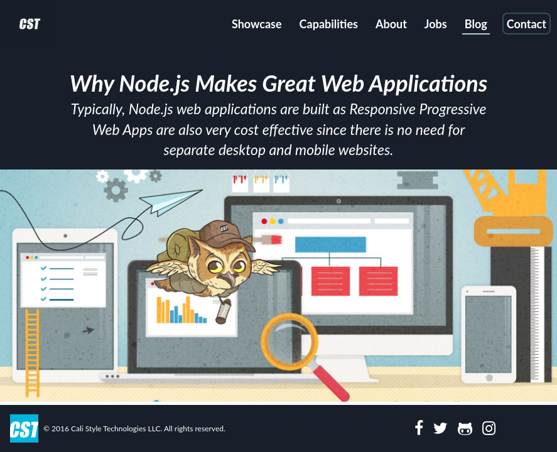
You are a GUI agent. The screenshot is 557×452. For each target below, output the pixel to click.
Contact (526, 24)
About (391, 24)
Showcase (257, 24)
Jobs (436, 24)
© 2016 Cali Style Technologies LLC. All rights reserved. (134, 428)
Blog (476, 24)
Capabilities (329, 24)
